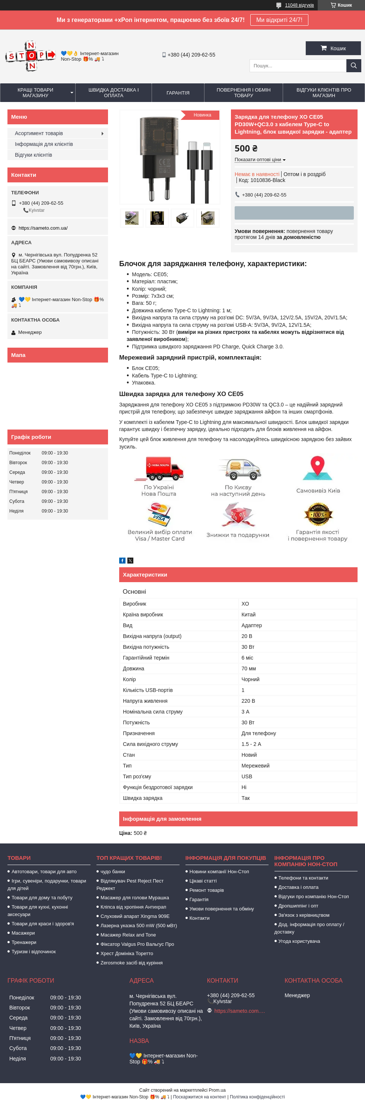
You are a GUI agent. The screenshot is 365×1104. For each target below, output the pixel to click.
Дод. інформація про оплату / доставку (309, 928)
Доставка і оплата (299, 887)
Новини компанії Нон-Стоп (219, 871)
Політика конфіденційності (257, 1097)
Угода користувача (299, 941)
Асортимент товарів (39, 133)
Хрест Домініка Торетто (127, 953)
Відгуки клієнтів (33, 155)
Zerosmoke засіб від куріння (132, 963)
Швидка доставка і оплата (114, 92)
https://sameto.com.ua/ (43, 228)
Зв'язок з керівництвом (304, 915)
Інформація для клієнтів (44, 144)
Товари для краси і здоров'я (43, 923)
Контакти (200, 918)
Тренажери (24, 942)
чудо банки (113, 871)
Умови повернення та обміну (222, 909)
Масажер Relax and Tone (128, 935)
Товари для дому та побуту (42, 897)
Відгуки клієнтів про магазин (323, 92)
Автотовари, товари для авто (44, 871)
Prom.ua (217, 1090)
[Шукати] (353, 65)
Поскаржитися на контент (199, 1097)
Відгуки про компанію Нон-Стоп (314, 896)
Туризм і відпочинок (34, 951)
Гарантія (178, 93)
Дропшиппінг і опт (298, 906)
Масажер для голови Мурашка (135, 897)
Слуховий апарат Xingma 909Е (135, 916)
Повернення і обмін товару (244, 92)
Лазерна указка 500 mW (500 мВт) (139, 925)
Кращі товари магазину (35, 92)
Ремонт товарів (207, 890)
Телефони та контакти (303, 878)
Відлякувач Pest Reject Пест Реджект (130, 884)
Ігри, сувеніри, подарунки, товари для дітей (46, 884)
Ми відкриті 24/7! (279, 20)
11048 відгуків (299, 5)
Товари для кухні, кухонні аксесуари (37, 910)
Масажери (23, 933)
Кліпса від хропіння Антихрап (133, 907)
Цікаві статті (203, 881)
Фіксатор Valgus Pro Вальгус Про (137, 944)
